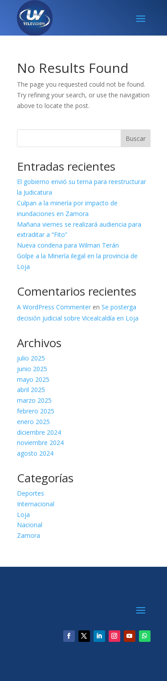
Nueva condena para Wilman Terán (68, 245)
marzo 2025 (34, 400)
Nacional (29, 525)
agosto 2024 (35, 453)
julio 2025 (31, 358)
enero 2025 (33, 421)
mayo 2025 (33, 379)
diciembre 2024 (39, 432)
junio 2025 (32, 369)
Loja (23, 514)
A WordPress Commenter (54, 307)
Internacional (35, 504)
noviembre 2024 (40, 442)
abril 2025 (31, 389)
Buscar (136, 138)
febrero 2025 (35, 411)
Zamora (28, 535)
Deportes (30, 493)
